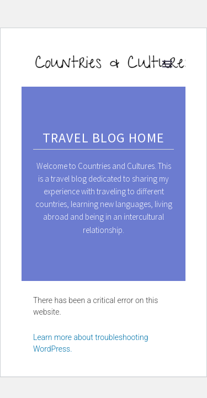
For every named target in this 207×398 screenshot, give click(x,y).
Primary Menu (167, 64)
